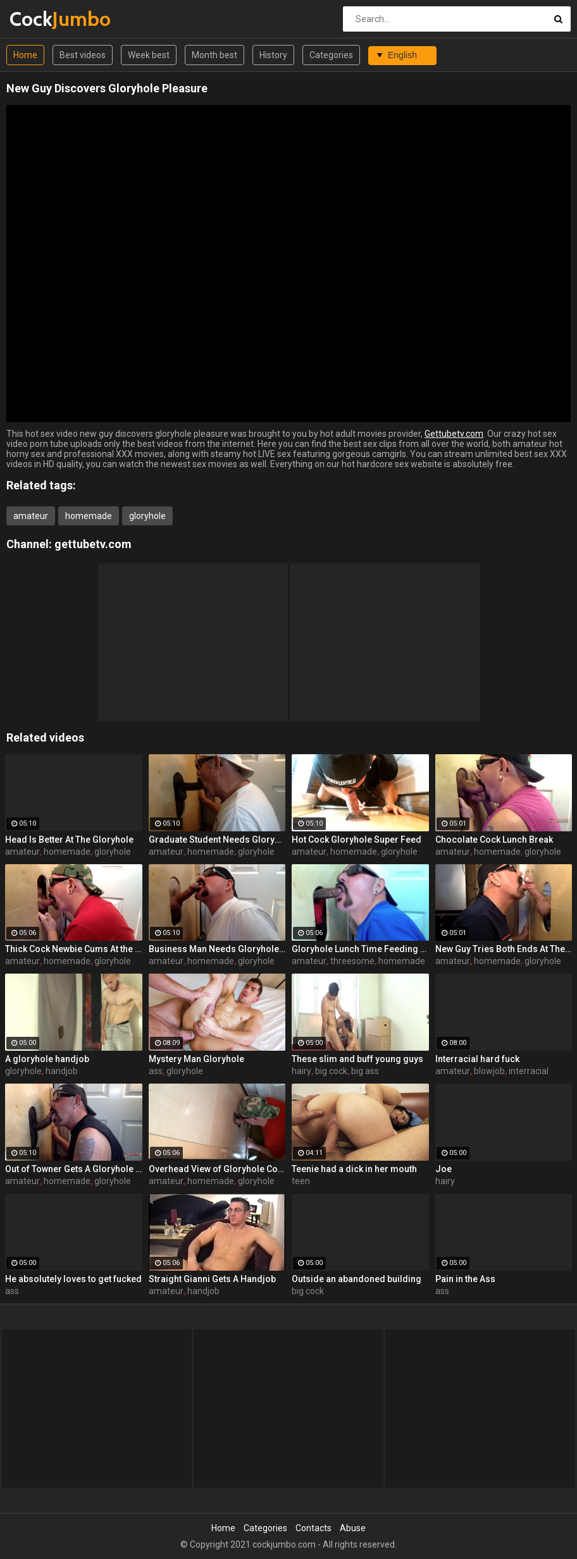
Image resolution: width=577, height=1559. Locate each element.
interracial (529, 1071)
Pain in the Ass (465, 1279)
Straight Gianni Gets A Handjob (212, 1279)
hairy (301, 1071)
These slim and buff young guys (357, 1059)
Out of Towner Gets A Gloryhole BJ (73, 1169)
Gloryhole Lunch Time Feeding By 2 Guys (360, 949)
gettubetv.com (93, 544)
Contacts (313, 1528)
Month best (214, 55)
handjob (62, 1071)
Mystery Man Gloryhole (196, 1059)
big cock (331, 1071)
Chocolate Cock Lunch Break (494, 840)
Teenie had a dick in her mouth (354, 1169)
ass (156, 1071)
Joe (443, 1169)
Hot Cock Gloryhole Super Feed (356, 840)
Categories (331, 55)
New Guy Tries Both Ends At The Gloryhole (504, 949)
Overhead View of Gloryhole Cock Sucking (217, 1169)
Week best (149, 55)
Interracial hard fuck (477, 1059)
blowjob (489, 1071)
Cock (42, 18)
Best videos (82, 55)
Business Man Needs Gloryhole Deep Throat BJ (217, 949)
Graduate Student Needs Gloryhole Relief (217, 840)
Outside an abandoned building (356, 1279)
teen (301, 1181)
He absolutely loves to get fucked (73, 1279)
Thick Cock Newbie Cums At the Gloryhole (73, 949)
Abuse (353, 1528)
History (273, 55)
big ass (365, 1071)
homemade (88, 516)
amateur (30, 516)
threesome (352, 961)
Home (25, 55)
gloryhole (147, 516)
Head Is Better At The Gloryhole (69, 840)
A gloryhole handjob (47, 1059)
